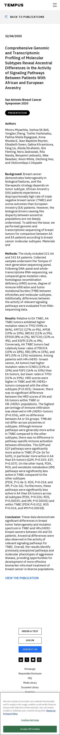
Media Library (30, 682)
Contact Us (30, 649)
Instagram (39, 660)
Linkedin (21, 660)
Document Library (30, 687)
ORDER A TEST (30, 631)
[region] (30, 713)
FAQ (30, 678)
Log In (30, 640)
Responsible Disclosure (30, 673)
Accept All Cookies (30, 729)
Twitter (27, 660)
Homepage (30, 669)
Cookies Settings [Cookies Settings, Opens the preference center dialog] (30, 720)
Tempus (13, 5)
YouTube (33, 660)
